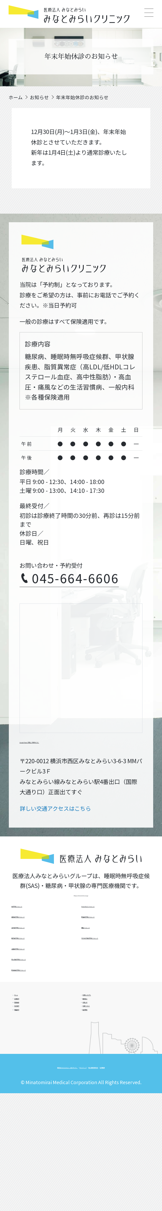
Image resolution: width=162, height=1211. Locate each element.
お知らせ (99, 1059)
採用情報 (105, 1169)
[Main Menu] (148, 13)
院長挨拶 (30, 1059)
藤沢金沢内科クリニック (42, 974)
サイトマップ (128, 1156)
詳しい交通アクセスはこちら (58, 814)
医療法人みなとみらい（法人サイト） (63, 1156)
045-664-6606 (77, 582)
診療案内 (30, 1042)
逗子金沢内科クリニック (42, 957)
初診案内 (30, 1076)
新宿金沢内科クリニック (112, 974)
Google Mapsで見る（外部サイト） (67, 745)
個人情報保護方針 (70, 1169)
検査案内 (30, 1093)
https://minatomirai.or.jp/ (81, 906)
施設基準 (99, 1093)
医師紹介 (99, 1042)
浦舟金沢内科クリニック (42, 940)
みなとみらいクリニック (112, 957)
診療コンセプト (107, 1025)
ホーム (28, 1025)
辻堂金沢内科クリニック (42, 990)
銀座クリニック (101, 990)
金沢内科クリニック (36, 923)
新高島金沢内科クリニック (114, 940)
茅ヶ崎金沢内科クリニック (114, 923)
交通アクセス (104, 1076)
